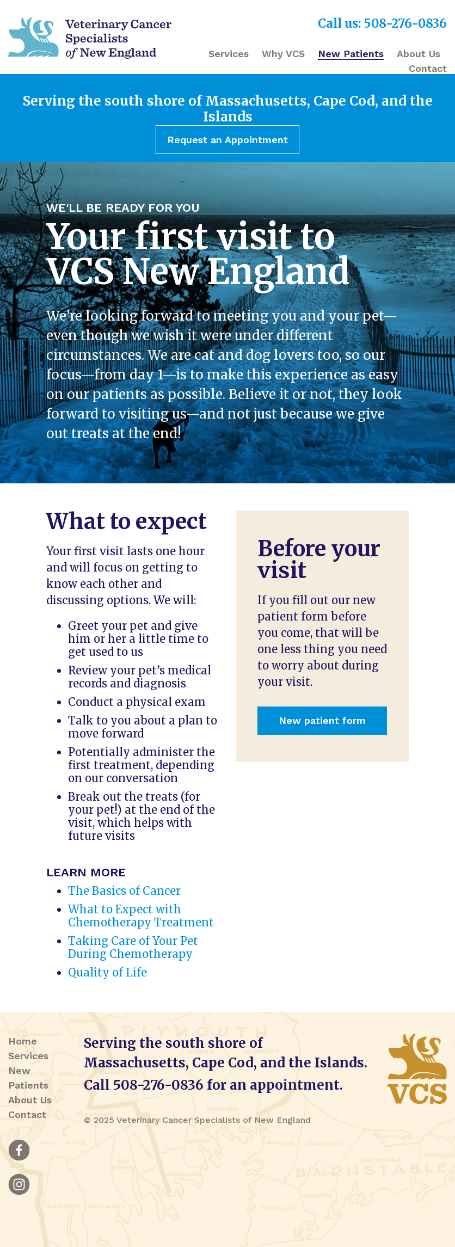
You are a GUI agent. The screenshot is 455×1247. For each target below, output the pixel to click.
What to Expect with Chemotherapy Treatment (141, 915)
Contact (428, 68)
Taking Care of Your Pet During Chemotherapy (133, 947)
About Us (418, 53)
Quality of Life (107, 972)
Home (22, 1041)
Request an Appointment (227, 139)
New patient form (322, 720)
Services (228, 53)
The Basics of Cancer (124, 891)
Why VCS (283, 53)
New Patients (351, 53)
